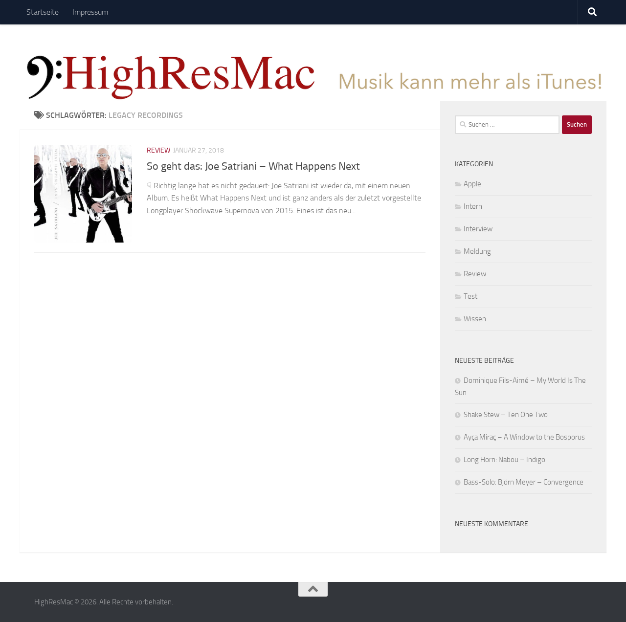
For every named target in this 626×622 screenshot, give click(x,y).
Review (158, 150)
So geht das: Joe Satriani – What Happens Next (253, 166)
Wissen (475, 318)
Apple (472, 183)
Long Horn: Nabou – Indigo (504, 459)
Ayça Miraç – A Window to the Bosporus (524, 437)
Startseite (42, 12)
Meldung (477, 251)
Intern (473, 206)
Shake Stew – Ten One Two (506, 414)
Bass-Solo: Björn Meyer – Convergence (523, 482)
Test (470, 296)
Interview (478, 228)
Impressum (90, 12)
